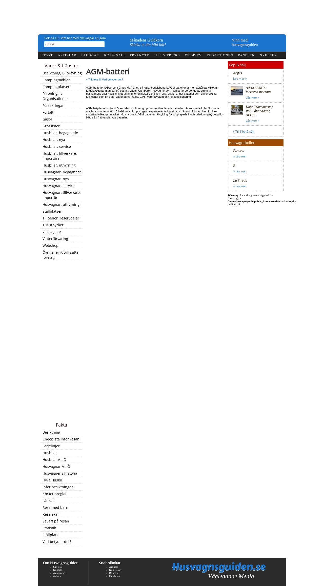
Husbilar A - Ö (54, 459)
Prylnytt (139, 55)
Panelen (246, 55)
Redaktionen (220, 55)
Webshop (50, 245)
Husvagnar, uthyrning (61, 204)
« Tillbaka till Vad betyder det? (104, 79)
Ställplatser (52, 211)
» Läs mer (240, 156)
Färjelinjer (51, 445)
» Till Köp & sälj (243, 131)
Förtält (48, 112)
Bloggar (90, 55)
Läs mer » (240, 78)
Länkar (48, 500)
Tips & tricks (167, 55)
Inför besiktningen (58, 486)
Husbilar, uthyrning (59, 165)
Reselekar (51, 514)
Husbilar (50, 452)
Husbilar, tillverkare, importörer (60, 156)
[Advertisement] (61, 342)
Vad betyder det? (57, 541)
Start (47, 55)
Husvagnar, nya (56, 178)
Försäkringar (53, 105)
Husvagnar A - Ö (56, 466)
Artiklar (67, 55)
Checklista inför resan (61, 439)
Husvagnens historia (60, 473)
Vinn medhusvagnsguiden (245, 42)
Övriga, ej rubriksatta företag (60, 255)
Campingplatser (56, 86)
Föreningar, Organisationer (55, 96)
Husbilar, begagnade (60, 132)
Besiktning (51, 432)
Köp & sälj (114, 55)
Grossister (51, 126)
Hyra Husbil (52, 480)
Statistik (49, 528)
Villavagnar (52, 231)
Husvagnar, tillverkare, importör (62, 195)
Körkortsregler (55, 493)
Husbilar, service (57, 146)
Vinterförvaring (55, 238)
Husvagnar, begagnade (62, 172)
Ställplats (50, 534)
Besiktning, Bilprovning (62, 73)
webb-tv (193, 55)
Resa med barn (55, 507)
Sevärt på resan (56, 521)
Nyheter (268, 55)
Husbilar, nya (54, 139)
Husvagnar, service (59, 185)
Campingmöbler (56, 79)
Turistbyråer (53, 225)
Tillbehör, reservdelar (61, 218)
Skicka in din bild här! (148, 45)
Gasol (47, 119)
